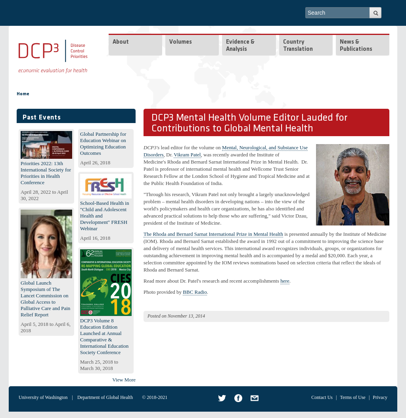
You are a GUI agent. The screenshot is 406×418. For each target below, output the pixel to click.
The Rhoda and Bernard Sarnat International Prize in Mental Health (213, 234)
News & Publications (356, 45)
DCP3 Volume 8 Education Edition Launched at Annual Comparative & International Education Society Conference (104, 336)
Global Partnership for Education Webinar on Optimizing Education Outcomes (103, 143)
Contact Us (322, 397)
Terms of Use (352, 397)
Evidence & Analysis (240, 45)
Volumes (180, 42)
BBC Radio (195, 292)
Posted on (157, 316)
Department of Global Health (105, 397)
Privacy (380, 397)
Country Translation (298, 45)
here (284, 281)
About (121, 42)
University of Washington (43, 397)
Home (23, 94)
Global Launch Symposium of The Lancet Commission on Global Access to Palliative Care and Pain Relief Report (45, 299)
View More (124, 380)
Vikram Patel (187, 155)
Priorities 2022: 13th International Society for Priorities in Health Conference (46, 172)
